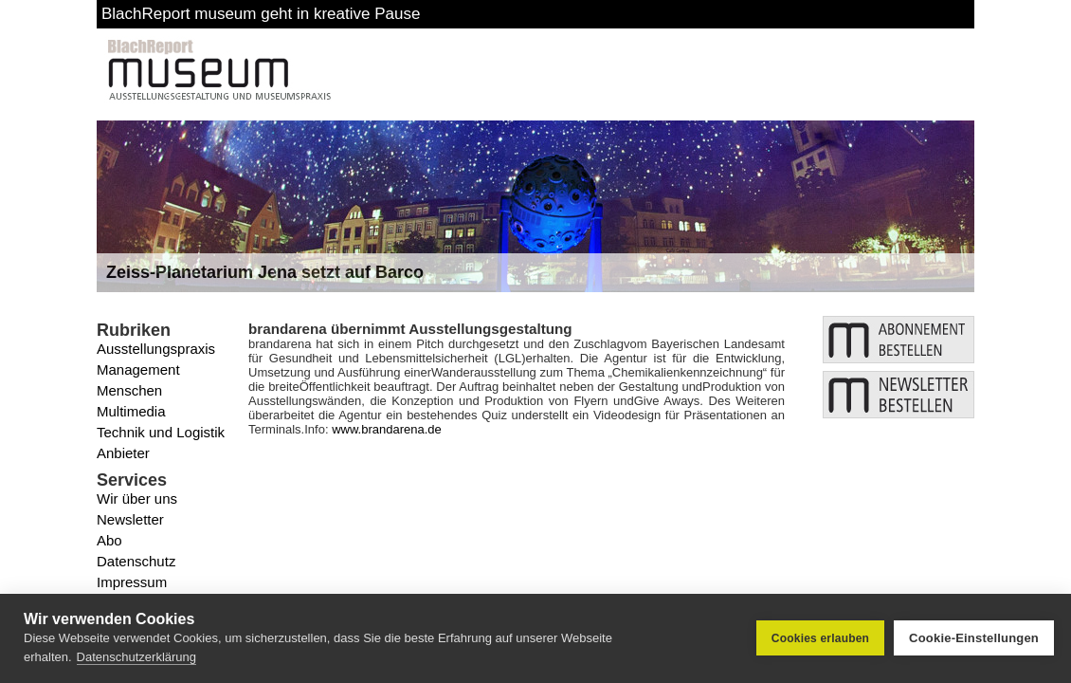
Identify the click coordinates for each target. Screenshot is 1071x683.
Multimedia (131, 411)
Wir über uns (137, 498)
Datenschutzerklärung (136, 657)
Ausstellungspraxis (156, 349)
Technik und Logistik (161, 432)
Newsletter (130, 519)
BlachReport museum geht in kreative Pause (260, 14)
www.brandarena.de (387, 429)
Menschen (129, 390)
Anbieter (123, 453)
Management (138, 369)
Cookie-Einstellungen (974, 638)
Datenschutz (136, 561)
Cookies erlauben (820, 638)
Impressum (132, 582)
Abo (109, 540)
